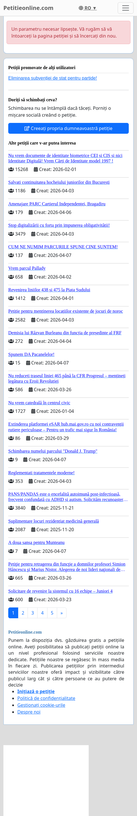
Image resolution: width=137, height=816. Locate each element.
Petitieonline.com (28, 8)
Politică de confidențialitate (46, 698)
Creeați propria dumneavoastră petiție (68, 128)
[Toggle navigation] (126, 8)
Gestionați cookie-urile (41, 705)
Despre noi (28, 712)
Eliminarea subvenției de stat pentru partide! (52, 78)
